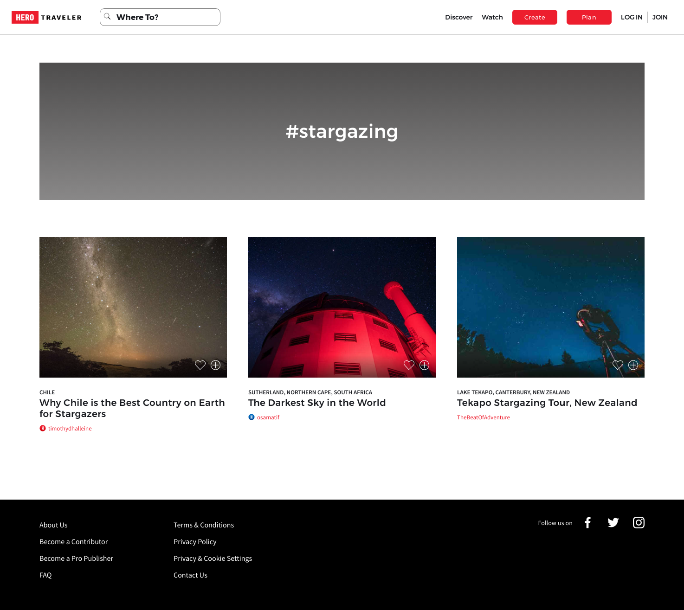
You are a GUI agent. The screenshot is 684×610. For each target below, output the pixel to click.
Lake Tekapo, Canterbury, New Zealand (513, 392)
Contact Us (190, 575)
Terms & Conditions (204, 525)
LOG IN (632, 17)
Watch (492, 17)
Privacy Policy (195, 541)
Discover (458, 17)
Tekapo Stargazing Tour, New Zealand (547, 403)
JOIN (660, 17)
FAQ (45, 575)
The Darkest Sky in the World (317, 403)
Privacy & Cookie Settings (213, 558)
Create (534, 17)
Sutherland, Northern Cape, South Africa (310, 392)
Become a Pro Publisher (76, 558)
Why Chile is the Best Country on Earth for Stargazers (132, 409)
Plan (589, 17)
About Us (53, 525)
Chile (47, 392)
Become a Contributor (73, 541)
